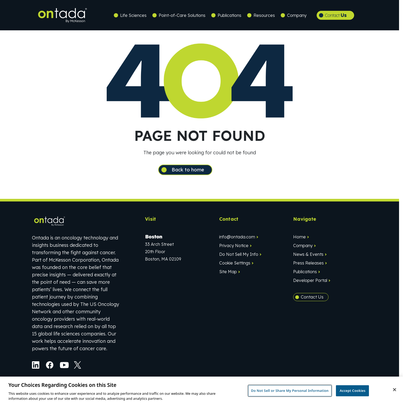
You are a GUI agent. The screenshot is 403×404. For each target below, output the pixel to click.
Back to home (195, 171)
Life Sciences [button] (133, 15)
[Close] (394, 390)
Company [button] (297, 15)
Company (303, 248)
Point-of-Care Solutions (182, 15)
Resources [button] (264, 15)
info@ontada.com (237, 239)
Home (299, 239)
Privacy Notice (234, 248)
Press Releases (308, 265)
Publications (229, 15)
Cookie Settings (234, 265)
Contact (336, 15)
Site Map (228, 274)
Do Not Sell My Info (238, 256)
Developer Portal (310, 282)
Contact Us (312, 299)
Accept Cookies (352, 390)
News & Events (308, 256)
